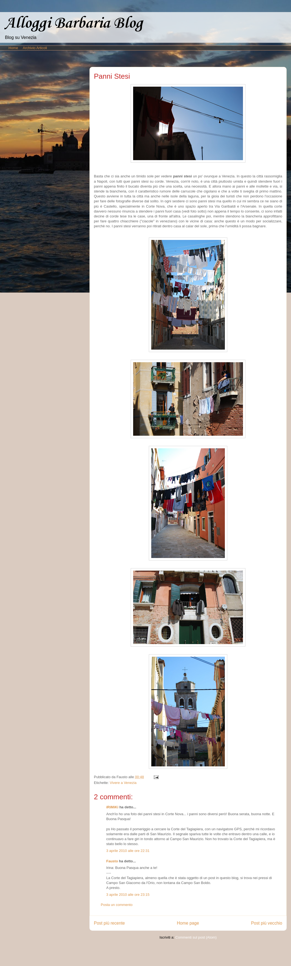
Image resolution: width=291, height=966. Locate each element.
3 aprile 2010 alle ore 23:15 (128, 895)
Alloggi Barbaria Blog (73, 23)
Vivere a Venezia (123, 783)
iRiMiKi (112, 807)
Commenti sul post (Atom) (196, 937)
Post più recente (109, 923)
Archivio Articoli (35, 48)
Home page (188, 923)
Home (13, 48)
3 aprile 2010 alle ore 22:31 (128, 851)
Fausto (112, 861)
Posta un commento (117, 905)
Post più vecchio (266, 923)
